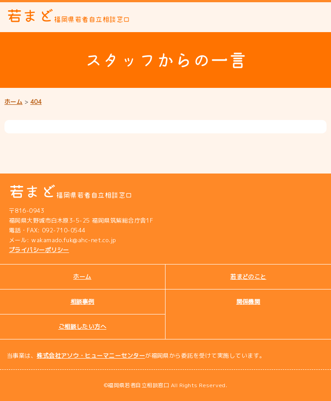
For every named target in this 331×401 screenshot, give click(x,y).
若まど (68, 16)
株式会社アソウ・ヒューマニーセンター (91, 355)
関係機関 (248, 302)
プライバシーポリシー (39, 250)
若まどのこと (248, 277)
